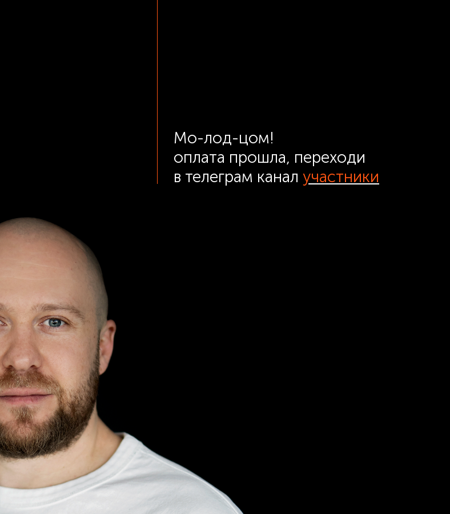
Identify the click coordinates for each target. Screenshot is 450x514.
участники (341, 176)
